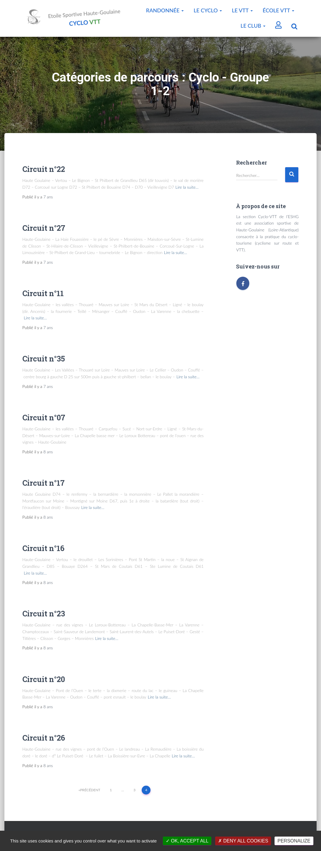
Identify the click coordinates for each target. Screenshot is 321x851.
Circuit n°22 (43, 171)
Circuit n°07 (43, 419)
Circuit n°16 (43, 550)
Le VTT (242, 10)
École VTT (278, 10)
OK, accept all (187, 840)
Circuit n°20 (43, 681)
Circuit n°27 (43, 230)
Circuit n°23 (43, 615)
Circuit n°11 (43, 295)
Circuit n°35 (43, 360)
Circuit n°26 (43, 739)
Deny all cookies (243, 840)
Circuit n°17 (43, 485)
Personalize (293, 840)
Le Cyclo (208, 10)
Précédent (90, 791)
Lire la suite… (187, 188)
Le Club (252, 25)
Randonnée (165, 10)
